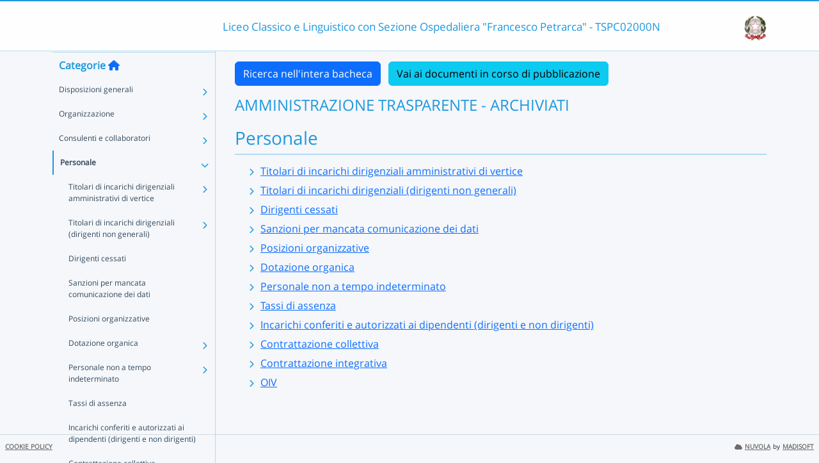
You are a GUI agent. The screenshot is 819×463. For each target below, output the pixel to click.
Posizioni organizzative (109, 343)
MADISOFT (798, 447)
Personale (78, 187)
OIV (268, 382)
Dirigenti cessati (97, 283)
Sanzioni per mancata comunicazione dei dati (109, 313)
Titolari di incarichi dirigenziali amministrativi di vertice (121, 217)
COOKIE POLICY (28, 447)
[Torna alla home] (114, 90)
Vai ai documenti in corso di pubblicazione (498, 74)
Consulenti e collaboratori (104, 163)
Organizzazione (87, 138)
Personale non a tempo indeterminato (109, 398)
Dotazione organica (103, 367)
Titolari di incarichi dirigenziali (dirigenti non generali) (121, 253)
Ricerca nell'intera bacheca (307, 74)
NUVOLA (752, 447)
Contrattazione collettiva (319, 344)
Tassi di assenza (97, 428)
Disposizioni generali (96, 114)
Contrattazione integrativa (323, 363)
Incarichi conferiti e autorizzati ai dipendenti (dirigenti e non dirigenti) (427, 325)
